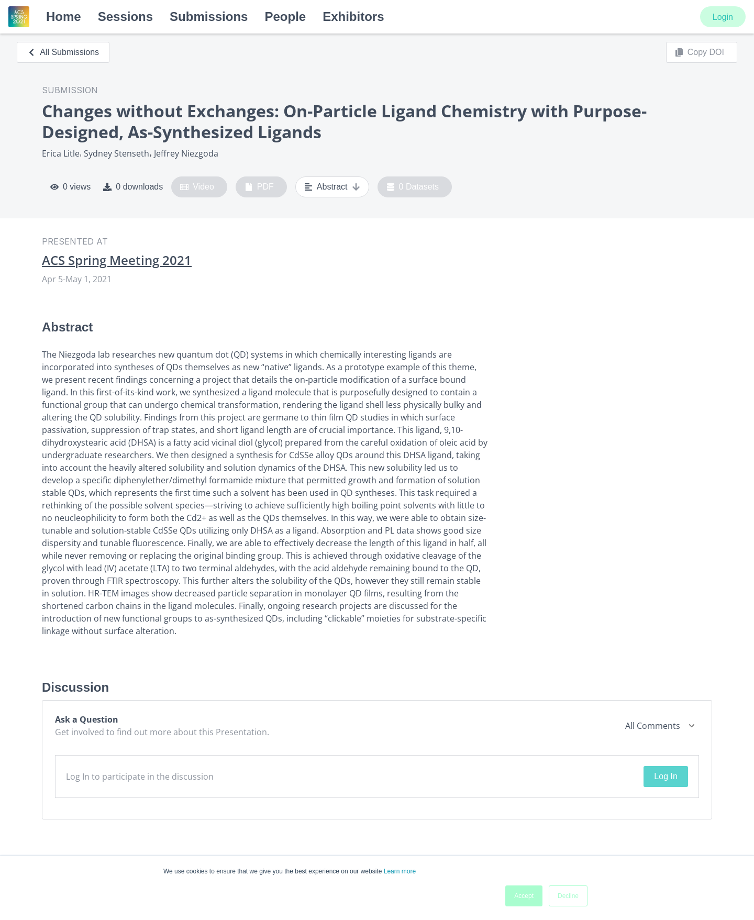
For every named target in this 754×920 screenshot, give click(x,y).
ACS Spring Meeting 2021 (117, 260)
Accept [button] (524, 896)
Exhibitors (353, 16)
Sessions (125, 16)
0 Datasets (412, 187)
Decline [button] (568, 896)
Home (63, 16)
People (285, 16)
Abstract (332, 187)
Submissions (209, 16)
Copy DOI (699, 52)
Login (723, 17)
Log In (665, 776)
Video (197, 187)
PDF (259, 187)
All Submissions (63, 52)
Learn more (400, 871)
